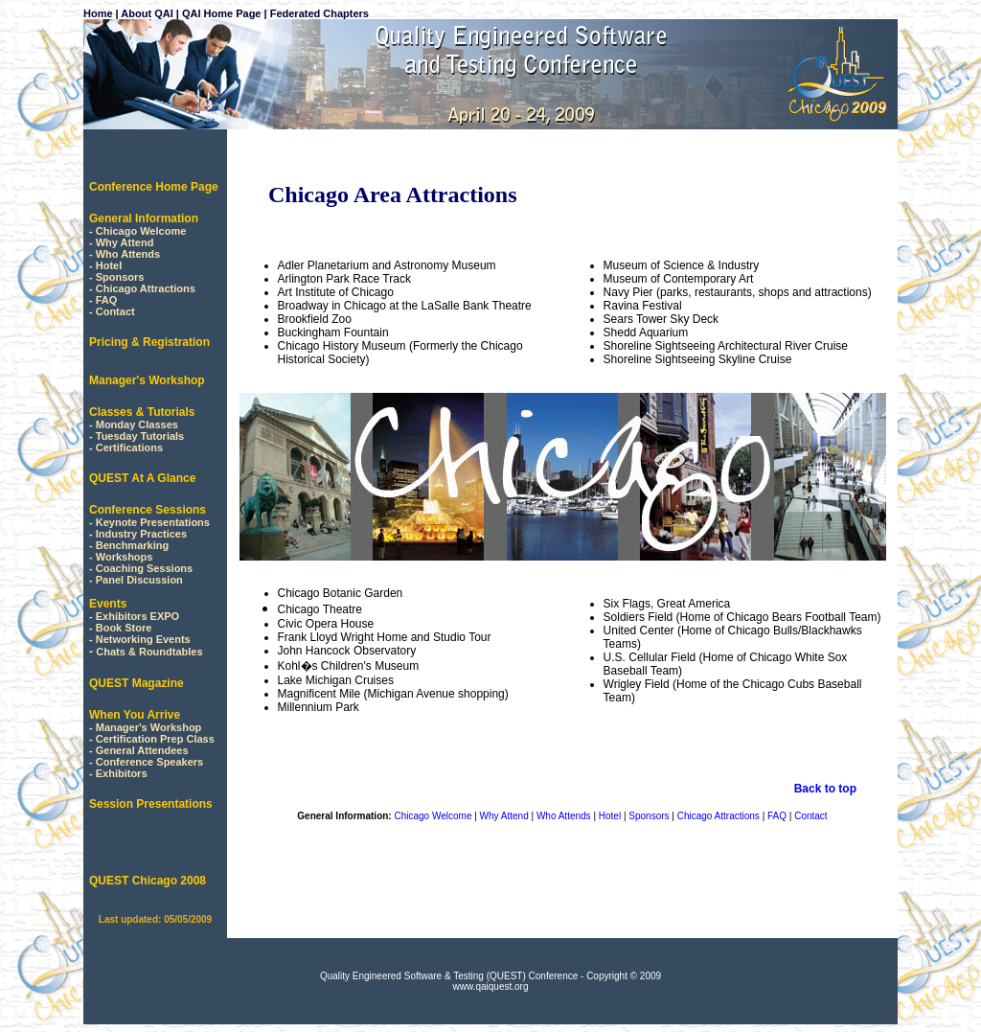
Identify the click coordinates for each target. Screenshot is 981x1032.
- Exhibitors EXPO (134, 616)
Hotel (109, 265)
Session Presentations (151, 804)
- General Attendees (139, 750)
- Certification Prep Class (152, 739)
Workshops (124, 556)
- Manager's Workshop (145, 727)
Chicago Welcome (141, 231)
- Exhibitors (118, 773)
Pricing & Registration (149, 342)
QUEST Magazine (136, 683)
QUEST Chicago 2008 (147, 880)
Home (98, 13)
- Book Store (120, 627)
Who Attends (128, 254)
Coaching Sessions (144, 568)
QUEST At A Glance (142, 478)
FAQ (107, 300)
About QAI (146, 13)
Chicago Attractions (145, 288)
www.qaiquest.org (491, 986)
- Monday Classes (133, 424)
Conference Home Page (153, 187)
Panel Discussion (139, 579)
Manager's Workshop (147, 380)
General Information (143, 218)
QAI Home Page (222, 13)
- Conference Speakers (146, 762)
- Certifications (126, 447)
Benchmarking (132, 545)
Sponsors (120, 277)
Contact (115, 311)
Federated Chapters (318, 13)
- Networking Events (140, 639)
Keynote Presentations (153, 522)
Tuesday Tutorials (140, 436)
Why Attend (125, 242)
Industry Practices (141, 533)
